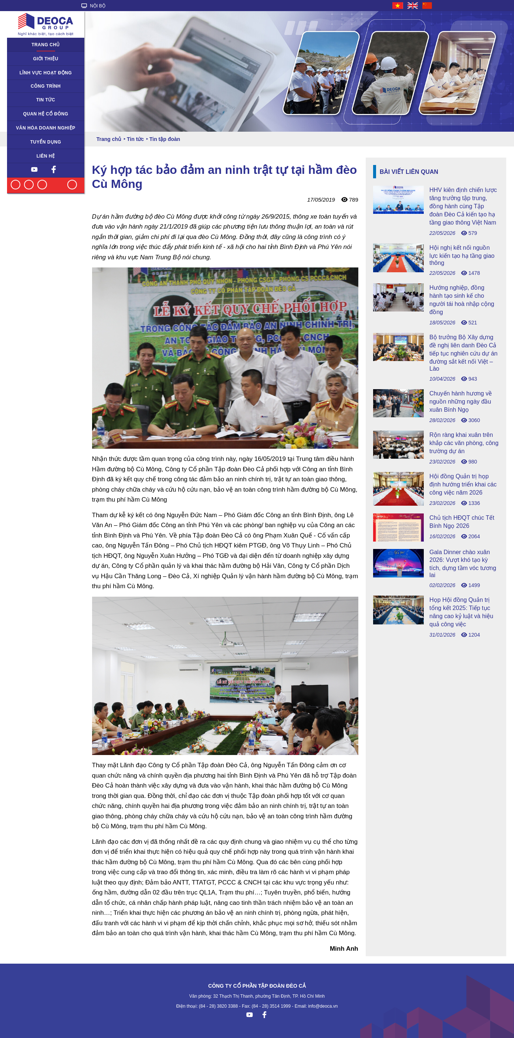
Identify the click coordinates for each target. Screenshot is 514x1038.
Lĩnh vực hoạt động (46, 72)
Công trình (46, 86)
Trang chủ (45, 44)
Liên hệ (46, 156)
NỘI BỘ (93, 6)
